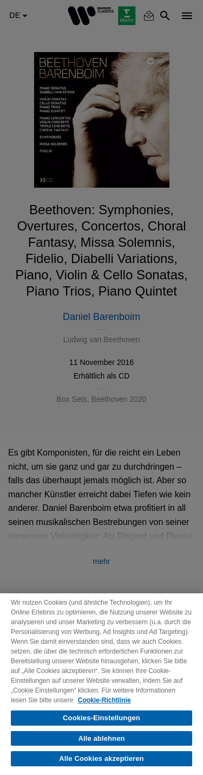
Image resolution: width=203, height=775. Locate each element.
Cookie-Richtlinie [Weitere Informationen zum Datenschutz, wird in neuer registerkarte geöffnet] (104, 700)
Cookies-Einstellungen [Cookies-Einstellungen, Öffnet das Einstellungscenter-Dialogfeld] (101, 718)
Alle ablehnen (101, 738)
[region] (101, 684)
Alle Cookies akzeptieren (101, 758)
